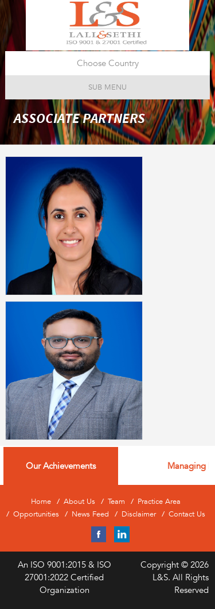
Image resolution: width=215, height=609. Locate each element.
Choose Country (108, 62)
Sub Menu (107, 87)
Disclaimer (139, 514)
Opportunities (36, 514)
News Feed (90, 514)
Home (41, 501)
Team (116, 501)
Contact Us (187, 514)
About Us (79, 501)
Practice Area (159, 501)
